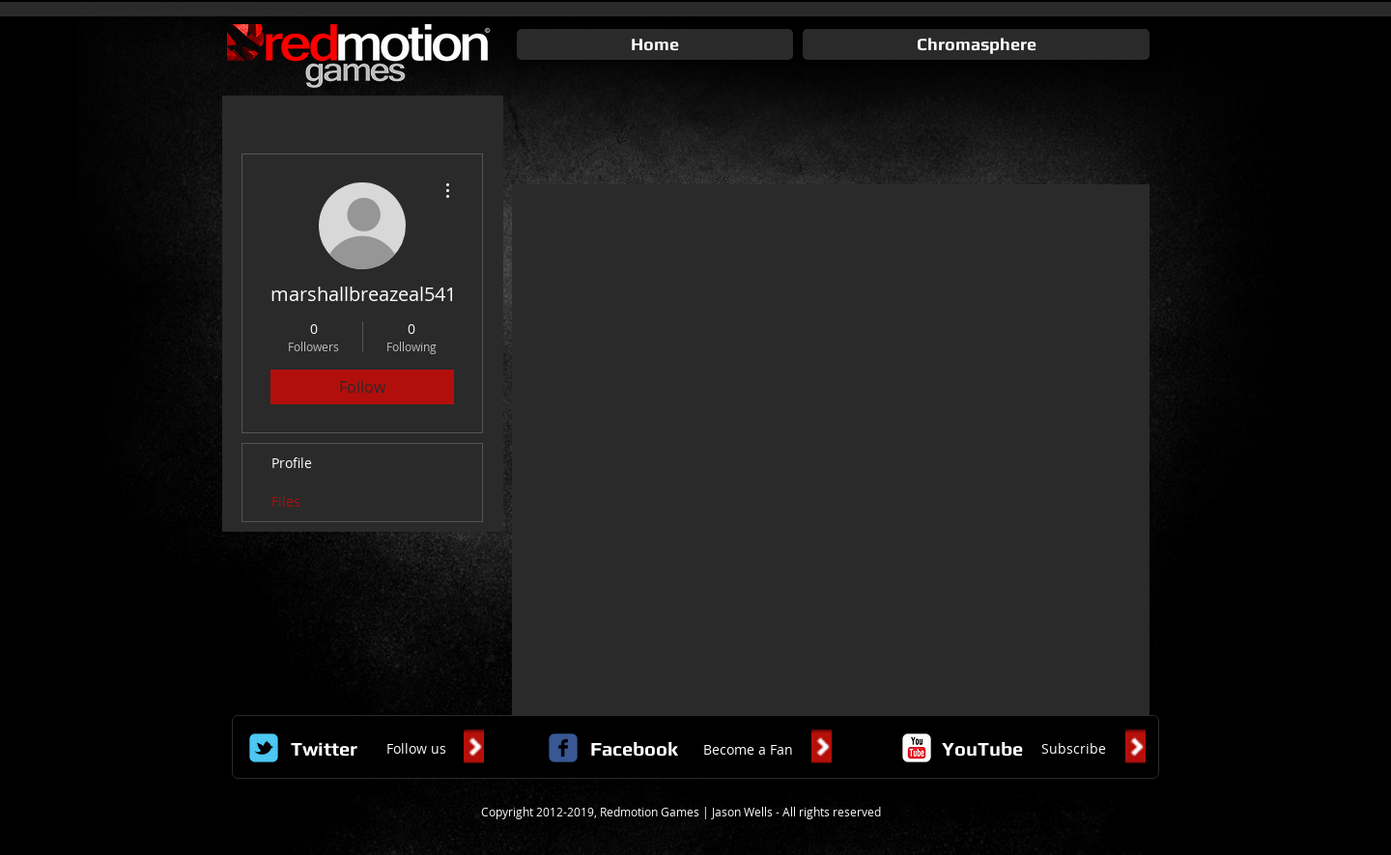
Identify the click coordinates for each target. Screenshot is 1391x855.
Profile (291, 463)
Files (285, 501)
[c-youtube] (916, 747)
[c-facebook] (563, 747)
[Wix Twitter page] (263, 747)
